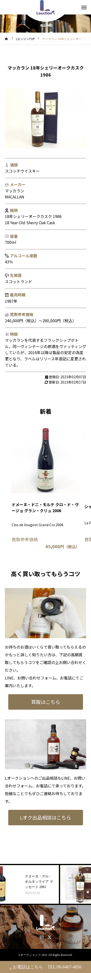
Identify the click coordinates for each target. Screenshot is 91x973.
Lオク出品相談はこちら (45, 817)
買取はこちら (45, 701)
